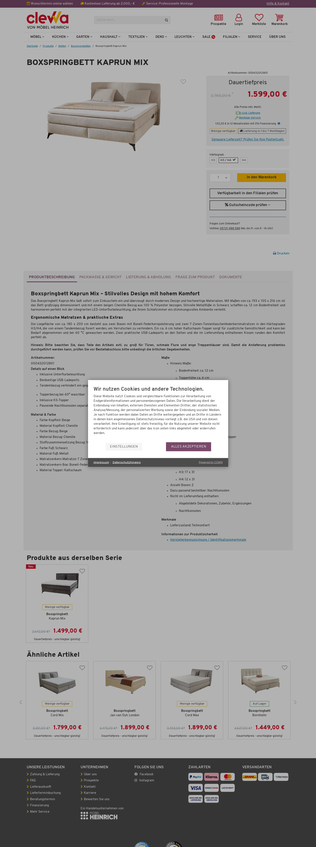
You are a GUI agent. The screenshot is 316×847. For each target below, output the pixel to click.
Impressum (101, 462)
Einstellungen (124, 446)
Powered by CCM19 (211, 462)
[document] (158, 414)
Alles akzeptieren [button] (188, 446)
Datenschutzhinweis (127, 462)
